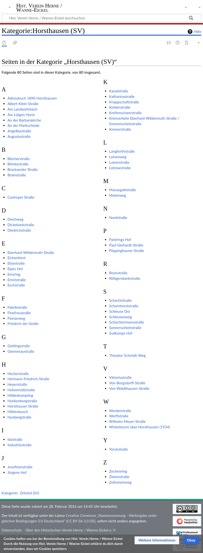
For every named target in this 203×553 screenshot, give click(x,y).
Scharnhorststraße (123, 306)
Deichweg (15, 219)
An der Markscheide (23, 125)
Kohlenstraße (119, 107)
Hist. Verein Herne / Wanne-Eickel (39, 8)
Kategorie (9, 493)
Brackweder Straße (22, 169)
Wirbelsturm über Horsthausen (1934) (139, 427)
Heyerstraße (17, 384)
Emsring (13, 274)
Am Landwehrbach (22, 109)
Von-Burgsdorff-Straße (127, 383)
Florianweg (16, 318)
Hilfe (193, 31)
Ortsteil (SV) (29, 493)
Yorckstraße (118, 449)
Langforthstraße (122, 151)
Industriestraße (19, 445)
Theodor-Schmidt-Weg (127, 355)
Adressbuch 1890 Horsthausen (32, 98)
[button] (156, 540)
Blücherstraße (18, 158)
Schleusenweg (120, 317)
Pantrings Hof (120, 239)
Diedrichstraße (19, 230)
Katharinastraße (121, 96)
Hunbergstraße (19, 417)
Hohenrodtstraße (21, 390)
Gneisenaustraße (20, 351)
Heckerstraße (18, 373)
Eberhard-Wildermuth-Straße (30, 252)
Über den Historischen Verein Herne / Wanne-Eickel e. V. (70, 530)
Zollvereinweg (120, 482)
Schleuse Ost (119, 311)
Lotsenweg (117, 157)
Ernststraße (16, 280)
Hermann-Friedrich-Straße (28, 379)
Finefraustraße (19, 313)
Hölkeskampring (20, 395)
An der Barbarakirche (24, 120)
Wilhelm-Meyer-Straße (127, 421)
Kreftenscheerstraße (125, 113)
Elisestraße (16, 263)
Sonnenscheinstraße (125, 327)
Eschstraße (16, 285)
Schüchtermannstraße (126, 322)
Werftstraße (118, 416)
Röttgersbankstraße (124, 278)
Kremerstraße (120, 129)
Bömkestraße (18, 164)
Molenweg (117, 195)
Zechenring (118, 471)
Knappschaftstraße (124, 102)
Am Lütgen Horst (21, 114)
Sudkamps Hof (120, 333)
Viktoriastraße (120, 377)
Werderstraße (120, 410)
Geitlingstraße (18, 346)
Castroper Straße (20, 197)
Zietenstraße (119, 477)
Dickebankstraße (20, 225)
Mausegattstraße (122, 190)
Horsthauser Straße (22, 406)
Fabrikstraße (17, 307)
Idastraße (14, 439)
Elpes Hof (15, 269)
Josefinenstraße (20, 467)
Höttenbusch (17, 411)
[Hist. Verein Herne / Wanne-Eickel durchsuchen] (101, 18)
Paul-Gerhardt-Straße (126, 245)
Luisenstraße (119, 162)
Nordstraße (118, 217)
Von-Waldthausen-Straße (129, 388)
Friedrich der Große (23, 323)
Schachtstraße (120, 300)
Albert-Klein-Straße (23, 103)
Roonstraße (118, 273)
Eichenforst (16, 258)
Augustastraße (18, 136)
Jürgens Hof (17, 472)
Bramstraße (16, 175)
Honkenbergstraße (22, 401)
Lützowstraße (120, 168)
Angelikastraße (19, 131)
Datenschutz (12, 530)
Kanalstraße (118, 91)
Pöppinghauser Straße (126, 250)
